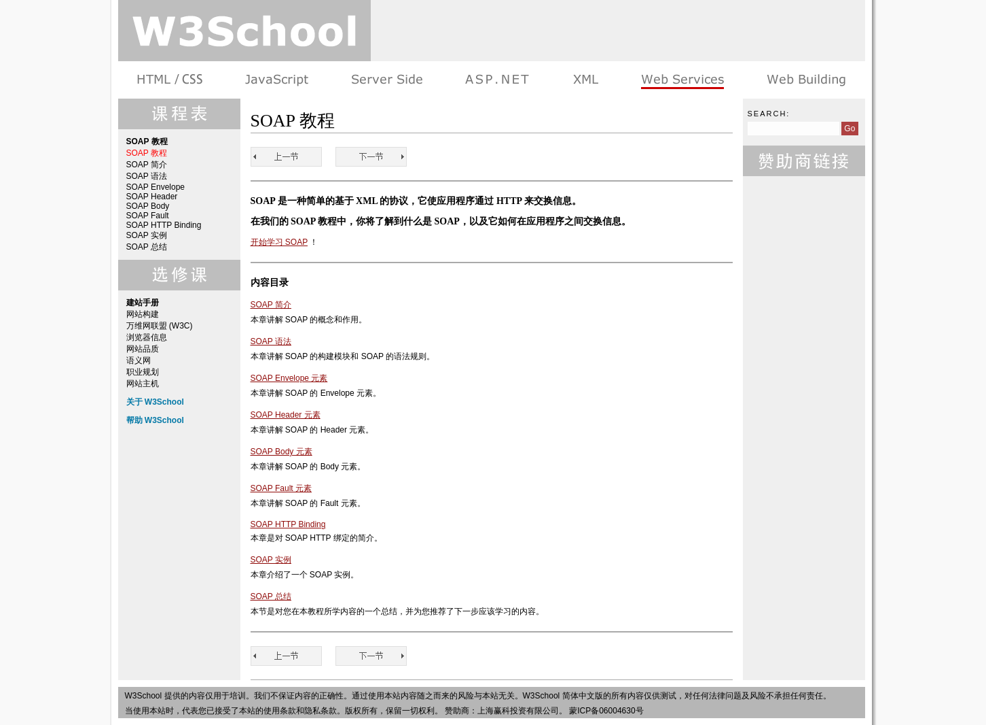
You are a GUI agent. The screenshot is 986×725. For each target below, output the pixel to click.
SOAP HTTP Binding (164, 225)
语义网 (138, 360)
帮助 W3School (155, 420)
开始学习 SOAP (279, 242)
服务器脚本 (386, 80)
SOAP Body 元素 (281, 451)
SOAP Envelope (155, 187)
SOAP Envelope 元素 (289, 378)
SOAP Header (152, 196)
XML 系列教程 (585, 80)
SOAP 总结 (146, 247)
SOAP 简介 (146, 164)
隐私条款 (320, 710)
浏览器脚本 (276, 80)
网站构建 (142, 314)
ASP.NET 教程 (497, 80)
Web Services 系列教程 (682, 80)
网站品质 (142, 349)
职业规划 (142, 372)
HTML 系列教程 (170, 80)
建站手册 (805, 80)
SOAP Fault (147, 215)
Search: (769, 113)
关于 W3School (155, 402)
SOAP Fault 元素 (281, 488)
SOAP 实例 (146, 235)
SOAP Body (148, 206)
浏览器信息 (146, 337)
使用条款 (279, 710)
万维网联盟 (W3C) (159, 326)
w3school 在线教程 (244, 30)
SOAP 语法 (146, 176)
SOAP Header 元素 (286, 415)
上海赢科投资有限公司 (518, 710)
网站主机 (142, 383)
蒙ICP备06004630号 (606, 710)
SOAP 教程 (146, 153)
